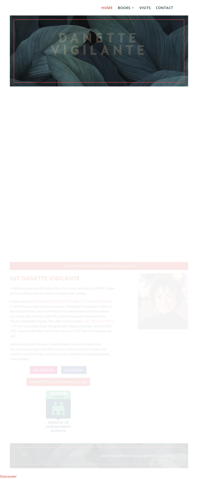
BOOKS (124, 8)
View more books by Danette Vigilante (99, 266)
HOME (107, 8)
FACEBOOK (72, 370)
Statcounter (8, 476)
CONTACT (164, 8)
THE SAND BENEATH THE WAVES (57, 301)
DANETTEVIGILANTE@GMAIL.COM (57, 382)
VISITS (145, 8)
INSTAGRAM (42, 370)
